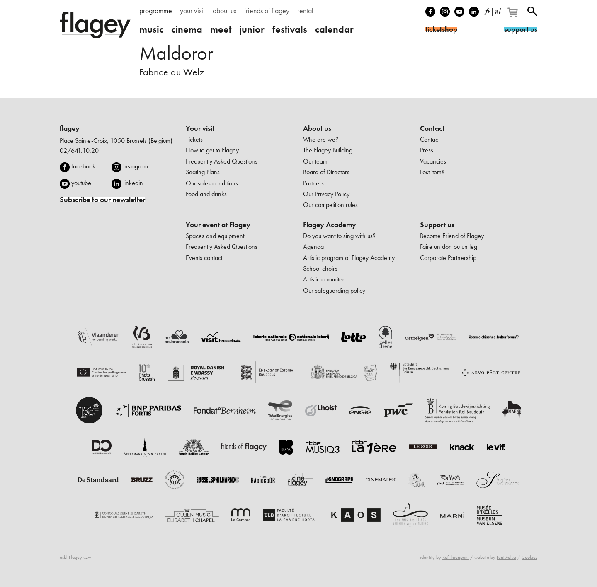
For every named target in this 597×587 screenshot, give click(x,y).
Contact (432, 128)
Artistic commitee (324, 279)
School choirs (320, 268)
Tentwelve (506, 557)
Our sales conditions (212, 183)
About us (317, 128)
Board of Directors (326, 172)
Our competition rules (330, 204)
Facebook (430, 12)
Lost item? (432, 172)
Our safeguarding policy (334, 290)
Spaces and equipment (215, 235)
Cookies (529, 557)
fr (487, 10)
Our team (315, 161)
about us (224, 11)
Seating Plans (203, 172)
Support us (437, 225)
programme (155, 11)
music (151, 29)
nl (498, 10)
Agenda (313, 246)
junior (252, 29)
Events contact (204, 257)
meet (220, 29)
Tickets (194, 139)
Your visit (200, 128)
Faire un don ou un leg (448, 246)
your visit (192, 11)
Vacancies (433, 161)
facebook (83, 166)
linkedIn (474, 12)
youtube (81, 182)
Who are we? (320, 139)
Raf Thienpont (455, 557)
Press (426, 150)
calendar (334, 29)
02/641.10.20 (79, 150)
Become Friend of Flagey (452, 235)
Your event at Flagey (218, 225)
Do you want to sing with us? (339, 235)
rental (305, 11)
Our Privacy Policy (326, 194)
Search (532, 12)
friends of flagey (266, 11)
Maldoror (176, 52)
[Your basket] (514, 15)
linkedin (133, 182)
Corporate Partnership (448, 257)
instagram (135, 166)
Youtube (459, 12)
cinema (186, 29)
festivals (289, 29)
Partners (313, 183)
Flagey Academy (329, 225)
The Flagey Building (327, 150)
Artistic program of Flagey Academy (349, 257)
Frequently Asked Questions (221, 161)
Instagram (445, 12)
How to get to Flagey (212, 150)
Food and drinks (206, 194)
